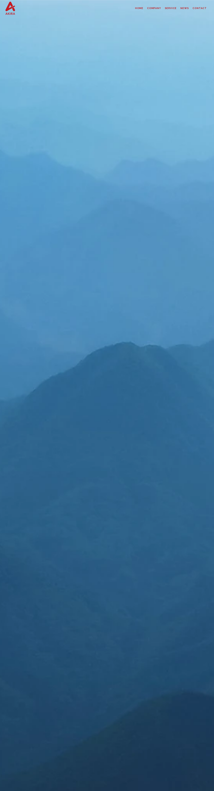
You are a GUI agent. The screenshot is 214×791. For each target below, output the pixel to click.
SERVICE (171, 8)
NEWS (184, 8)
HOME (139, 8)
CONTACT (200, 8)
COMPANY (154, 8)
